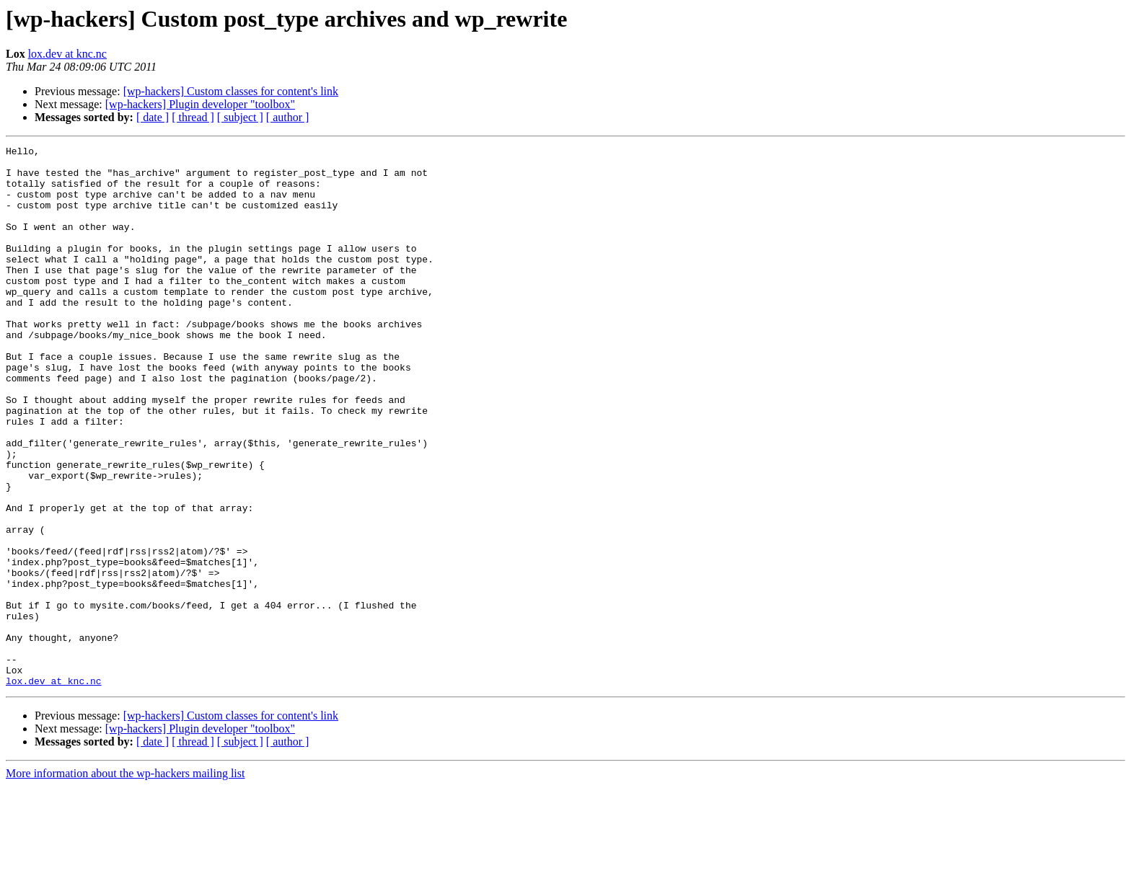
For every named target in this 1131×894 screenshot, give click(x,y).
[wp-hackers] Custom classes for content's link (230, 91)
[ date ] (152, 117)
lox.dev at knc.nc (67, 54)
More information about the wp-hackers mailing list (125, 881)
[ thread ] (193, 117)
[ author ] (287, 117)
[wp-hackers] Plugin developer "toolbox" (200, 104)
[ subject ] (240, 117)
